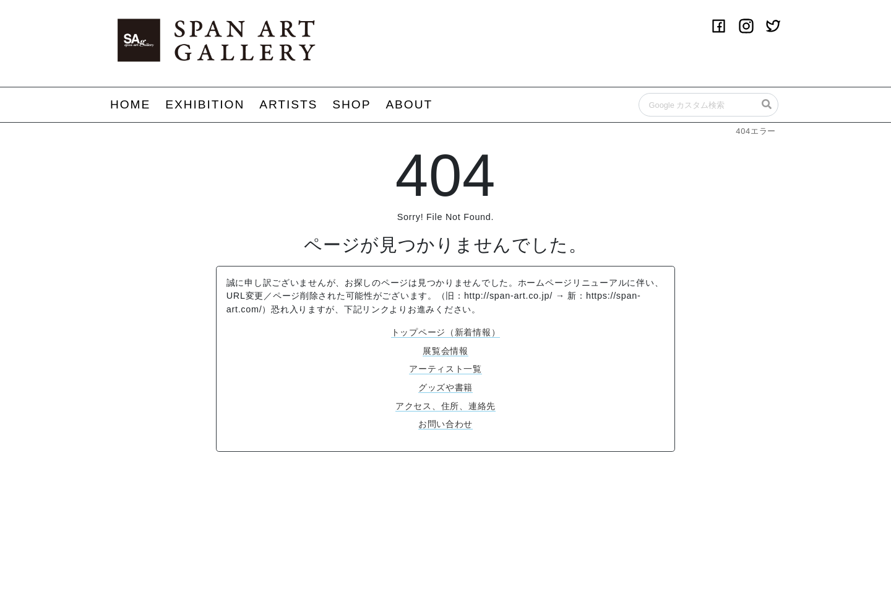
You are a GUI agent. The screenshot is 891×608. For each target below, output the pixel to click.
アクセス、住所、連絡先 (445, 406)
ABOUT (409, 104)
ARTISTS (288, 104)
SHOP (351, 104)
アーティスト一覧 (445, 369)
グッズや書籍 (445, 387)
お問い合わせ (445, 424)
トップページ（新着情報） (446, 332)
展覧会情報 (445, 351)
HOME (130, 104)
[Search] (708, 105)
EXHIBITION (204, 104)
